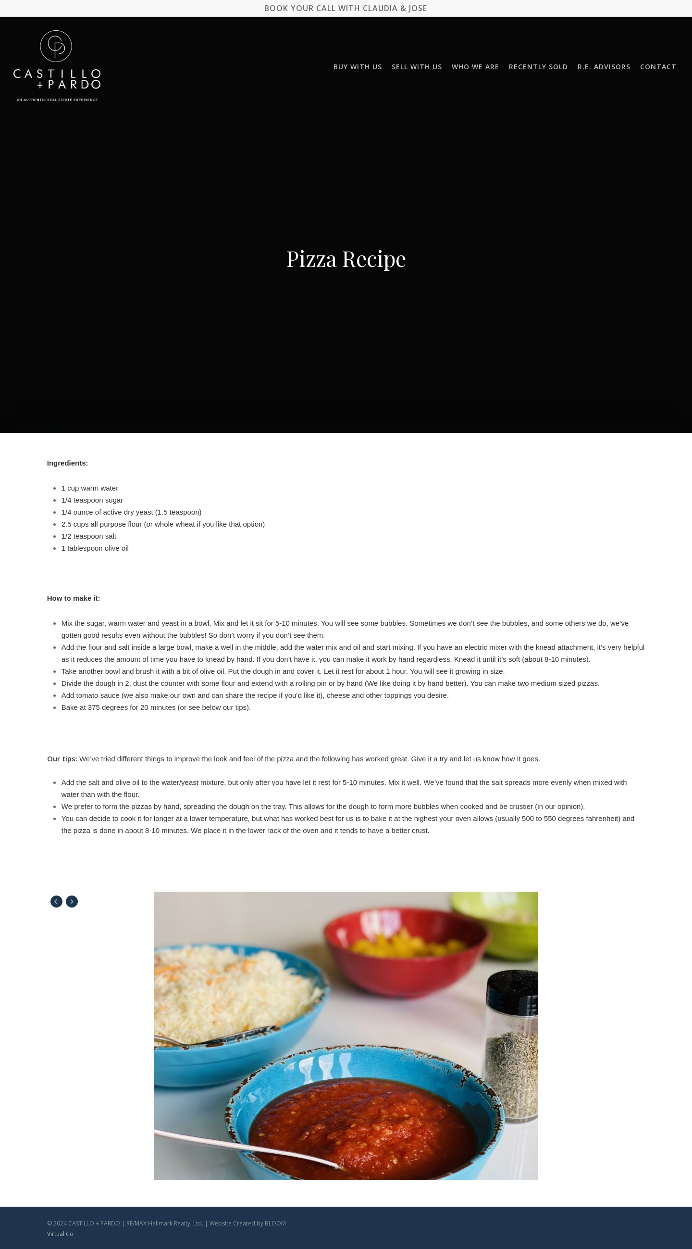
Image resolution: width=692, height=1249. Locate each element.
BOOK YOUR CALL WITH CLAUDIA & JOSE (345, 8)
